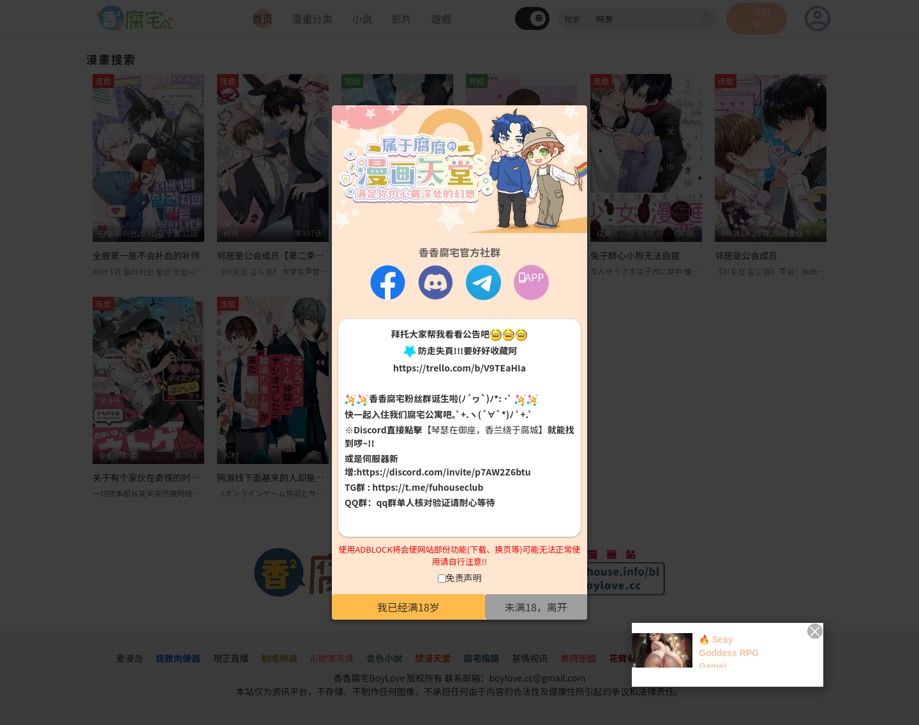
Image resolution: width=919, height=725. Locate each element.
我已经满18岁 (408, 607)
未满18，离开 (536, 607)
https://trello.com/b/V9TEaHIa (459, 367)
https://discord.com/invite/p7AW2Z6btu (444, 471)
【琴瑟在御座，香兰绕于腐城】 (485, 429)
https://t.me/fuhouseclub (427, 487)
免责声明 (464, 577)
